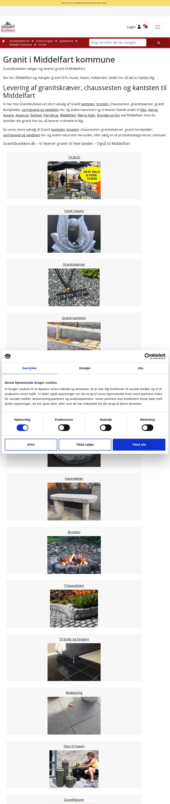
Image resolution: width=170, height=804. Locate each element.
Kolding (17, 463)
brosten (102, 104)
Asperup (22, 115)
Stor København (23, 502)
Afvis (31, 444)
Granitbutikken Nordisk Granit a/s (85, 758)
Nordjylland (20, 492)
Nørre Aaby (86, 115)
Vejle (15, 468)
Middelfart (68, 115)
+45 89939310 (87, 787)
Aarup (153, 109)
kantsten (145, 87)
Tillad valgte (85, 444)
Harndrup (50, 115)
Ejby (143, 109)
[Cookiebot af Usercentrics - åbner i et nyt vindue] (147, 356)
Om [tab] (140, 368)
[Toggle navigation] (157, 27)
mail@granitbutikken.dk (88, 778)
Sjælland (17, 497)
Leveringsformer (87, 687)
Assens (8, 115)
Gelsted (36, 115)
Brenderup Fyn (108, 115)
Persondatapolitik (89, 732)
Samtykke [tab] (29, 368)
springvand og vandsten (40, 109)
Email (65, 574)
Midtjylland (19, 487)
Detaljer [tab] (85, 368)
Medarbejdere (85, 683)
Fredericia (18, 458)
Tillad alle (139, 444)
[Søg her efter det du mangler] (158, 43)
